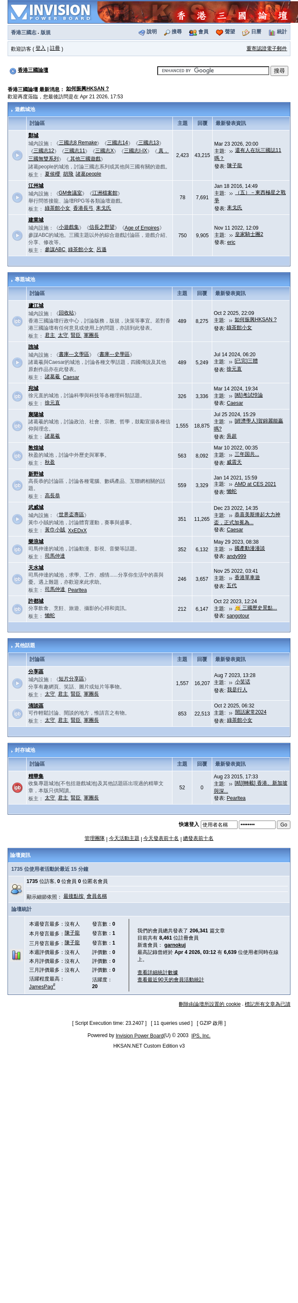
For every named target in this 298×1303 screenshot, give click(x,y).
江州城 (36, 186)
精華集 (36, 776)
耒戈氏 (103, 208)
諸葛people (88, 174)
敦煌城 (36, 448)
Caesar (71, 377)
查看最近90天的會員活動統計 (170, 980)
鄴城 (33, 135)
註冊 (55, 48)
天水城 (36, 568)
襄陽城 (36, 414)
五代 (232, 585)
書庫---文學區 (74, 354)
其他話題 (25, 645)
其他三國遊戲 (85, 159)
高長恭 (52, 495)
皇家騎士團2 (249, 234)
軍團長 (91, 335)
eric (231, 242)
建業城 (36, 220)
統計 (282, 32)
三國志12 (43, 151)
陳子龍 (234, 165)
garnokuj (175, 945)
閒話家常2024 (251, 712)
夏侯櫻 (52, 174)
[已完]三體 (246, 361)
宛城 (33, 388)
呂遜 (101, 249)
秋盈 (50, 462)
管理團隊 (95, 838)
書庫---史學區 (114, 354)
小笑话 (242, 682)
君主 (50, 335)
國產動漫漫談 (250, 548)
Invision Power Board (140, 1036)
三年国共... (247, 454)
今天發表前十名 (161, 838)
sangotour (238, 616)
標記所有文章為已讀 (267, 1004)
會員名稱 (97, 896)
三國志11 (74, 151)
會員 (203, 32)
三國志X (104, 151)
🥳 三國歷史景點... (256, 608)
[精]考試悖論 (249, 395)
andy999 (236, 556)
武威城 (36, 507)
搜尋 (177, 32)
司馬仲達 (55, 556)
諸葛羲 (52, 376)
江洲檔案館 (105, 193)
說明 (152, 32)
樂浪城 (36, 541)
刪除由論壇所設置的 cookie (210, 1004)
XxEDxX (77, 531)
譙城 (33, 347)
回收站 (66, 313)
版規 (46, 32)
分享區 (36, 672)
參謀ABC (55, 249)
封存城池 (25, 750)
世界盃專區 (71, 514)
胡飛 (68, 174)
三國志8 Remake (78, 143)
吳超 (232, 436)
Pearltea (77, 590)
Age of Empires (142, 228)
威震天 (234, 462)
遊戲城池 (25, 109)
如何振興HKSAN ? (87, 89)
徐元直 (234, 369)
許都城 (36, 601)
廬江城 (36, 306)
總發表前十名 (198, 838)
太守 (63, 335)
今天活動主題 (124, 838)
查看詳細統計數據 (157, 972)
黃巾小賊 (55, 530)
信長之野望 (102, 227)
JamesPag (42, 987)
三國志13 (148, 143)
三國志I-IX (135, 151)
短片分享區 (71, 679)
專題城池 (25, 279)
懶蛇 (232, 491)
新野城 (36, 474)
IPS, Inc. (201, 1036)
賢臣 (76, 335)
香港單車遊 (247, 577)
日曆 (256, 32)
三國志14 (117, 143)
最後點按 (73, 896)
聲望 (230, 32)
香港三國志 (23, 32)
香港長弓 (83, 208)
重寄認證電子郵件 (266, 48)
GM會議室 (70, 193)
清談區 (36, 706)
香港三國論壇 (33, 70)
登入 (41, 48)
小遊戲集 (69, 227)
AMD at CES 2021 (255, 484)
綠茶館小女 (57, 208)
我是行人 (237, 690)
